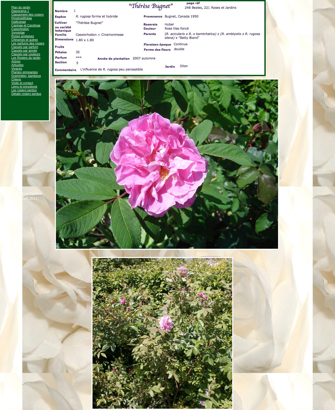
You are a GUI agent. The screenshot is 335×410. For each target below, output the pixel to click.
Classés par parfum (24, 47)
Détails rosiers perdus (26, 94)
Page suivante (281, 2)
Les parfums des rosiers (27, 43)
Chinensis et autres (24, 40)
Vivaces (16, 68)
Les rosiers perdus (24, 90)
